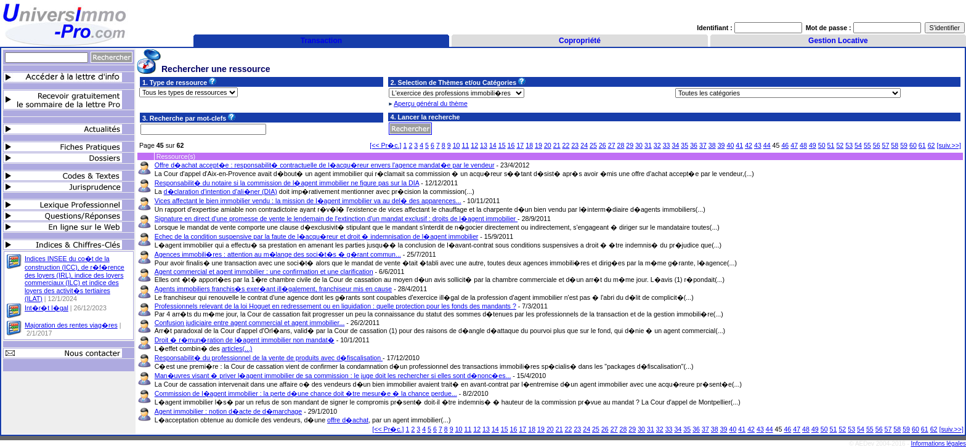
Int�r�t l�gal (46, 308)
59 (903, 145)
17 (520, 145)
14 (493, 145)
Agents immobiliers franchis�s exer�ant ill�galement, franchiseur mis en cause (273, 288)
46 (785, 145)
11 (465, 145)
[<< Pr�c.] (385, 145)
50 (822, 145)
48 (803, 145)
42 (748, 145)
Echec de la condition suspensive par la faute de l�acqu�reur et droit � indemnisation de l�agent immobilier (317, 236)
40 (730, 145)
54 (858, 145)
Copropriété (580, 40)
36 (693, 145)
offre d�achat (347, 420)
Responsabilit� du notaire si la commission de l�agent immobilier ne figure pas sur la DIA (287, 183)
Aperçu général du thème (431, 103)
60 (913, 145)
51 (831, 145)
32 (657, 145)
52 (839, 145)
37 (703, 145)
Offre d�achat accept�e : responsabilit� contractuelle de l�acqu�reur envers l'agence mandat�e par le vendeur (325, 165)
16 (511, 145)
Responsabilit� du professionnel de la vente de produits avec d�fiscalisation (269, 357)
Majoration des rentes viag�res (71, 325)
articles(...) (237, 348)
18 (529, 145)
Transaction (321, 40)
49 (812, 145)
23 (574, 145)
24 (584, 145)
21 (557, 145)
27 (611, 145)
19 (538, 145)
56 (876, 145)
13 (483, 145)
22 (566, 145)
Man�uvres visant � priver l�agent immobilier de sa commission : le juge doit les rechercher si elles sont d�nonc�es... (333, 375)
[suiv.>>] (949, 145)
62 (931, 145)
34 (676, 145)
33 (666, 145)
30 (639, 145)
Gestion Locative (838, 40)
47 (794, 145)
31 (648, 145)
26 (602, 145)
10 (456, 145)
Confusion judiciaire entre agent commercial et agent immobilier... (250, 322)
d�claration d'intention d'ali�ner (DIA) (220, 191)
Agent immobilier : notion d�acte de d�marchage (228, 411)
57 (886, 145)
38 (712, 145)
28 (621, 145)
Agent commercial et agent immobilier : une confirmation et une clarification (264, 271)
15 (502, 145)
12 (474, 145)
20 (547, 145)
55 (867, 145)
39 (721, 145)
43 (757, 145)
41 (739, 145)
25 (593, 145)
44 (767, 145)
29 (629, 145)
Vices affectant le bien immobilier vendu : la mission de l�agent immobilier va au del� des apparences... (308, 200)
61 (922, 145)
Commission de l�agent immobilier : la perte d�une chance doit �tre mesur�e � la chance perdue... (306, 393)
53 (849, 145)
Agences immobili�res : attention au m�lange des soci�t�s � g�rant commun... (278, 254)
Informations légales (939, 443)
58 (894, 145)
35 (684, 145)
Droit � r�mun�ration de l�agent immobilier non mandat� (245, 340)
